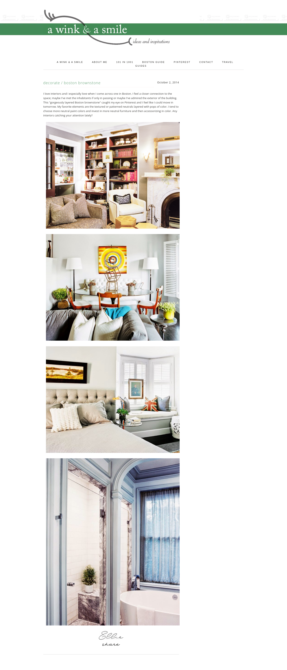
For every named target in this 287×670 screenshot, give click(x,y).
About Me (99, 62)
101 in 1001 (124, 62)
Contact (206, 62)
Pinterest (182, 62)
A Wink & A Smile (70, 62)
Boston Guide (153, 62)
